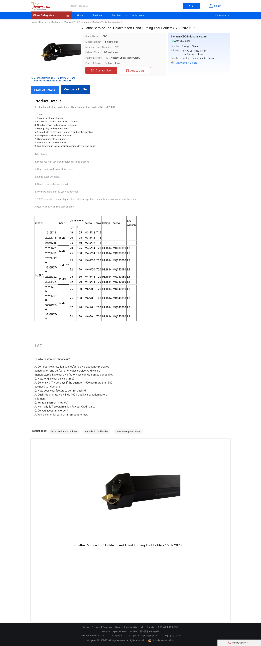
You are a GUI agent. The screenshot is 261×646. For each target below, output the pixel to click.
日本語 (143, 632)
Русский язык (120, 632)
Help (141, 627)
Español (133, 632)
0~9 (179, 635)
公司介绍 (162, 627)
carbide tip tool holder (96, 431)
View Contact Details (186, 62)
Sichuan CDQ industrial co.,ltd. (189, 36)
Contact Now (101, 70)
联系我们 (173, 627)
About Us (119, 627)
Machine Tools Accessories (106, 22)
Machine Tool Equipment (77, 22)
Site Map (151, 627)
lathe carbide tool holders (64, 431)
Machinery (56, 22)
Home (80, 15)
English (220, 15)
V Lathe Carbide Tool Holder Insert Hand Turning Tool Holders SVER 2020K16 (54, 79)
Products (97, 15)
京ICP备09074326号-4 (161, 640)
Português (154, 632)
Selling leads (137, 15)
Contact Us (131, 627)
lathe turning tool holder (128, 431)
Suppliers (117, 15)
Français (106, 632)
